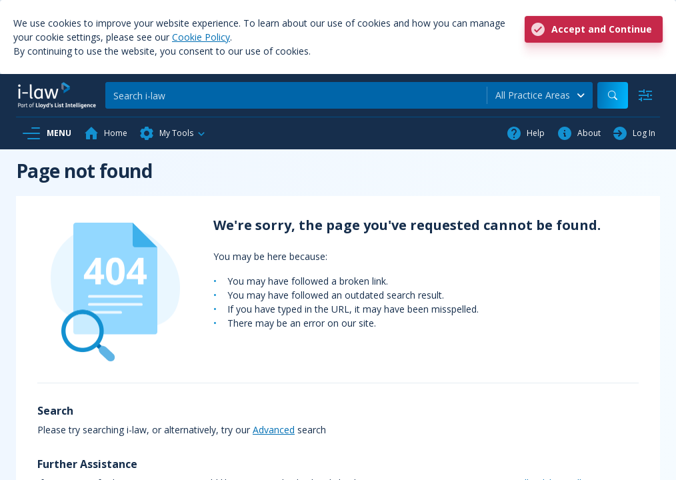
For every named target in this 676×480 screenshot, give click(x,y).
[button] (172, 133)
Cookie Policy (201, 37)
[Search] (296, 95)
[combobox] (540, 95)
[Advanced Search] (645, 95)
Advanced (274, 429)
